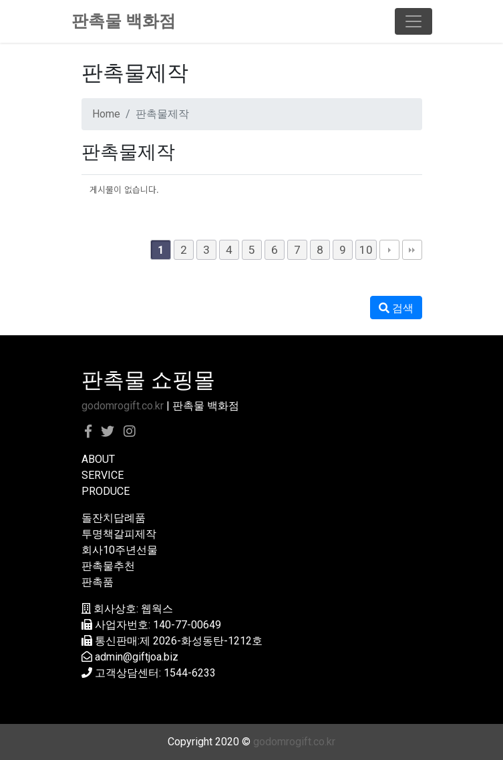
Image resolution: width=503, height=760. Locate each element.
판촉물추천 (108, 566)
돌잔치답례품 (113, 518)
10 (366, 249)
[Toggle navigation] (413, 21)
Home (106, 114)
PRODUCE (105, 491)
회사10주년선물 (119, 550)
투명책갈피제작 (118, 534)
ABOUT (98, 459)
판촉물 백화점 (123, 21)
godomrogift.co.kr (122, 405)
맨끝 (412, 250)
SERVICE (102, 475)
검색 (396, 308)
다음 (389, 250)
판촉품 (97, 582)
